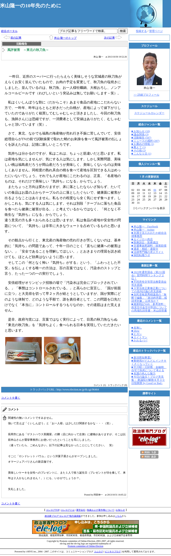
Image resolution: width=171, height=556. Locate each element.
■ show (135, 330)
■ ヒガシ (136, 334)
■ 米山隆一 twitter (143, 229)
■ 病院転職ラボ (140, 255)
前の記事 (15, 37)
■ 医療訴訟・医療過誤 (144, 242)
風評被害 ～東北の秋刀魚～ (28, 50)
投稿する (141, 31)
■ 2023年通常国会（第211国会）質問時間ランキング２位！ (148, 275)
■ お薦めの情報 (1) (142, 144)
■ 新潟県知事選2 (141, 357)
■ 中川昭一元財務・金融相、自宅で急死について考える (148, 369)
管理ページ (156, 31)
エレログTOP (52, 510)
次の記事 (109, 37)
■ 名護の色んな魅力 (143, 373)
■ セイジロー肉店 (142, 239)
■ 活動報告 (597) (141, 137)
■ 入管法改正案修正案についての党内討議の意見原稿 (148, 290)
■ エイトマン (139, 337)
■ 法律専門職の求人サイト (147, 252)
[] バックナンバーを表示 (149, 208)
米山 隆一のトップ (65, 38)
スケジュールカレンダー (149, 113)
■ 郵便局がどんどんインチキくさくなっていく (148, 362)
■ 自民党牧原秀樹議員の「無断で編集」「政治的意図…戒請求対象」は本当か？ (149, 298)
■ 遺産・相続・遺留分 (144, 248)
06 (154, 190)
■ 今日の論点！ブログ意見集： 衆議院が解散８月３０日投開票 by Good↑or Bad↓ (148, 380)
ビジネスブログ (113, 551)
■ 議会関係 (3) (139, 134)
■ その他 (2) (138, 150)
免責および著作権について (100, 510)
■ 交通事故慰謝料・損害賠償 (148, 245)
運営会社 (80, 510)
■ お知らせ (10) (140, 131)
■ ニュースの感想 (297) (145, 140)
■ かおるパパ (139, 340)
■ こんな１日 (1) (141, 153)
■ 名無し (136, 327)
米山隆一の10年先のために (30, 5)
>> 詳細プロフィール (146, 94)
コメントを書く (10, 397)
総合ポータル (9, 31)
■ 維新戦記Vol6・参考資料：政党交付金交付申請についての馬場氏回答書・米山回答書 (149, 307)
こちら (118, 516)
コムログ (98, 551)
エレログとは (68, 510)
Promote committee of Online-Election (85, 546)
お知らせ (120, 510)
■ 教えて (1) (138, 147)
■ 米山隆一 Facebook (144, 226)
